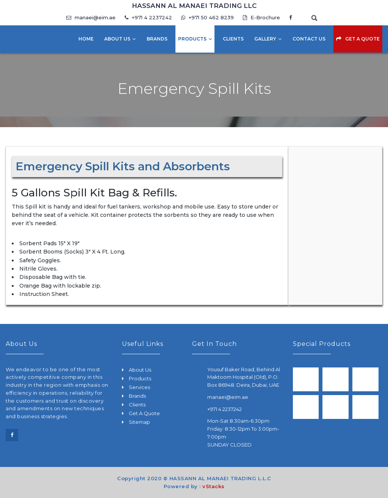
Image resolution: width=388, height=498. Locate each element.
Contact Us (309, 39)
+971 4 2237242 (148, 17)
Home (86, 39)
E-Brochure (261, 17)
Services (139, 387)
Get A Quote (362, 39)
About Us (117, 39)
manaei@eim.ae (91, 17)
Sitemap (139, 422)
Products (192, 39)
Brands (157, 39)
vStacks (213, 486)
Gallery (265, 39)
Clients (233, 39)
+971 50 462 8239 (208, 17)
